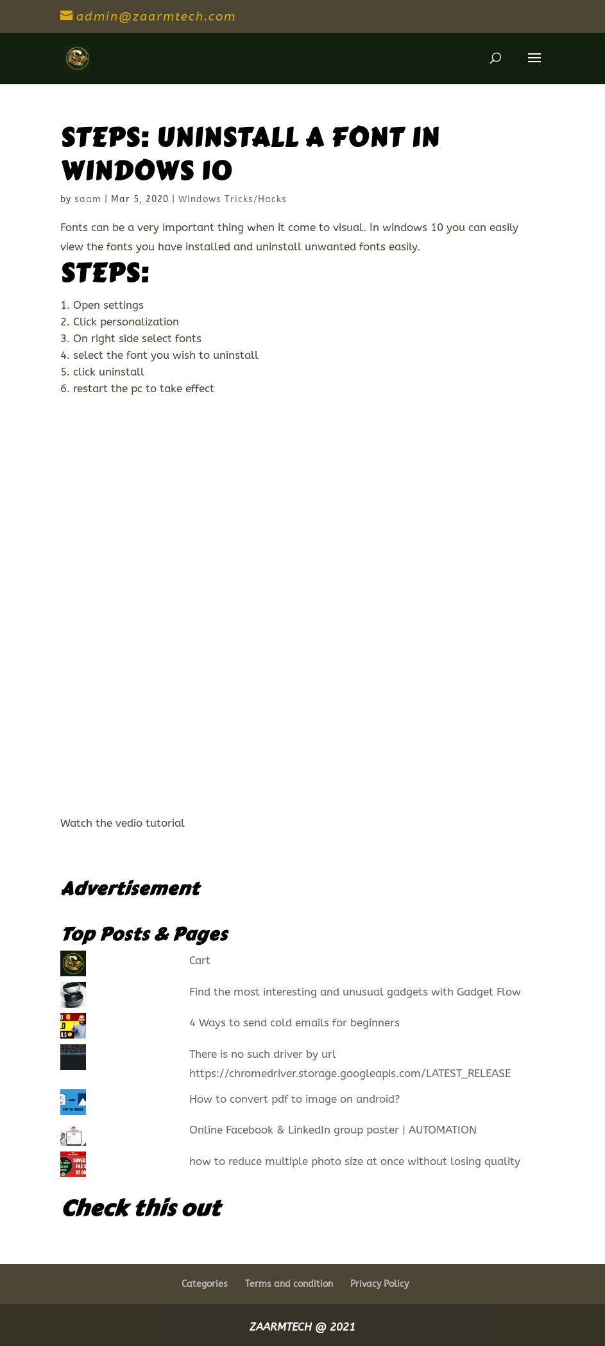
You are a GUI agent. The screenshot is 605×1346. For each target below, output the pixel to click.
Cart (199, 960)
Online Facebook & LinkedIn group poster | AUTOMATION (333, 1129)
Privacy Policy (379, 1284)
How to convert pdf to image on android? (294, 1098)
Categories (205, 1284)
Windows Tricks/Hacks (232, 199)
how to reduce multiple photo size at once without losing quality (354, 1161)
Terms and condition (289, 1284)
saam (87, 199)
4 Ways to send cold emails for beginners (294, 1022)
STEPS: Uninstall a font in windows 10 (249, 154)
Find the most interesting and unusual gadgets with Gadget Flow (355, 991)
